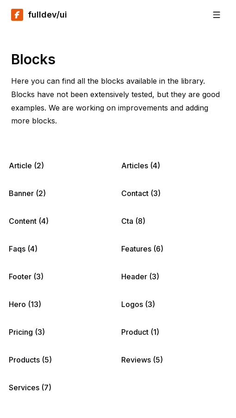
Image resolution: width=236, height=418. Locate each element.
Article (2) (26, 165)
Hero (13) (25, 304)
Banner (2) (27, 193)
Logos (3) (138, 304)
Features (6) (142, 248)
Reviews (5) (142, 359)
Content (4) (29, 221)
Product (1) (140, 332)
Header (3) (140, 276)
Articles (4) (140, 165)
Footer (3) (26, 276)
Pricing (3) (27, 332)
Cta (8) (133, 221)
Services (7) (30, 387)
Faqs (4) (23, 248)
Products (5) (30, 359)
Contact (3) (141, 193)
